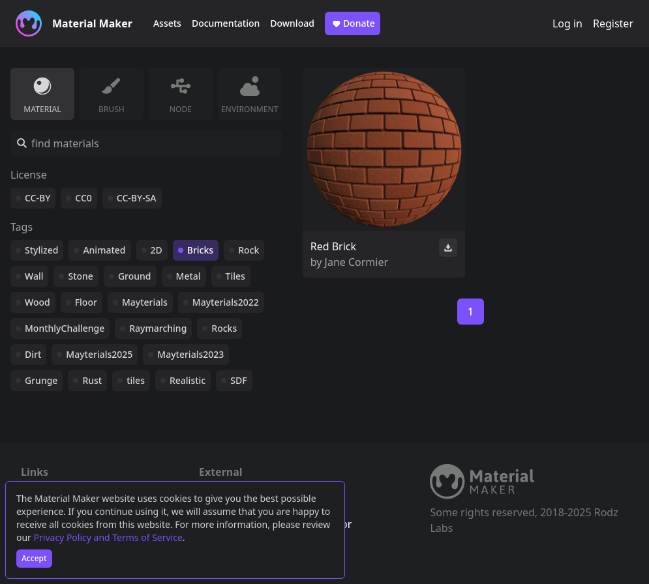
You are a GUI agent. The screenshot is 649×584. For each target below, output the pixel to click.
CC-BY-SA (137, 198)
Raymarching (158, 328)
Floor (86, 302)
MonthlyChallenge (64, 328)
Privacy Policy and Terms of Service (108, 537)
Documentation (226, 23)
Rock (248, 250)
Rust (92, 380)
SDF (238, 380)
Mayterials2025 (99, 354)
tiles (136, 380)
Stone (80, 276)
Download (292, 23)
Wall (34, 276)
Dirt (33, 354)
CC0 (83, 198)
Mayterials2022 (225, 302)
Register (613, 23)
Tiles (235, 276)
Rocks (224, 328)
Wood (37, 302)
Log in (567, 23)
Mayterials (145, 302)
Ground (134, 276)
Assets (167, 23)
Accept (34, 558)
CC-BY (37, 198)
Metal (188, 276)
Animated (104, 250)
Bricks (200, 250)
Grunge (41, 380)
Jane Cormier (357, 262)
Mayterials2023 (190, 354)
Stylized (41, 250)
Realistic (187, 380)
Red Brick (333, 246)
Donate (352, 23)
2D (156, 250)
